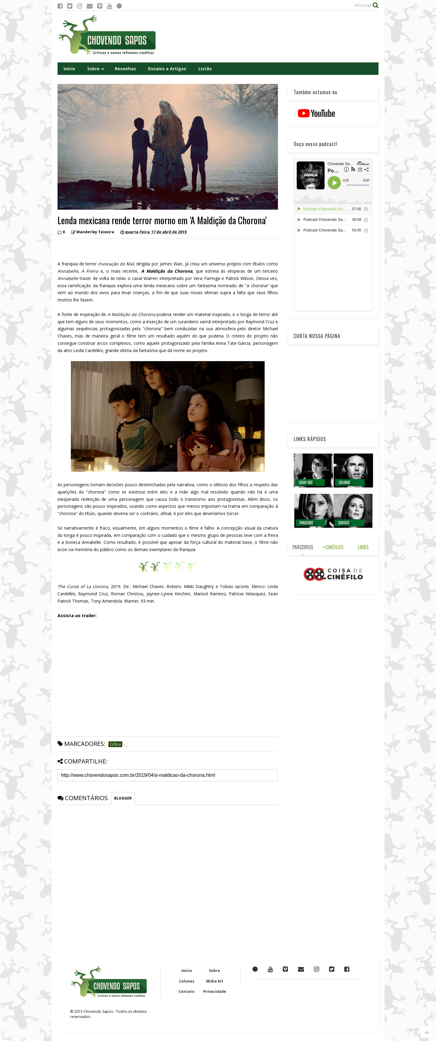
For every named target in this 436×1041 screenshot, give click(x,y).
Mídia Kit (214, 981)
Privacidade (214, 991)
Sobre (95, 69)
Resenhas (125, 69)
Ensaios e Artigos (167, 69)
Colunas (186, 981)
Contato (186, 991)
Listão (205, 69)
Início (69, 69)
